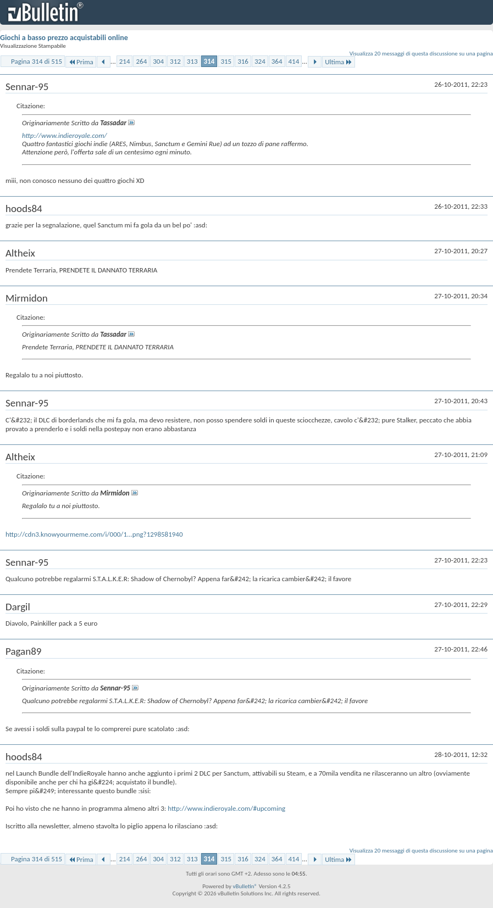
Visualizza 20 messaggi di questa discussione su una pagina (421, 53)
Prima (80, 62)
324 (259, 61)
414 (294, 61)
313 (192, 61)
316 (242, 61)
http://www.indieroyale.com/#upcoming (226, 808)
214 (124, 61)
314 (209, 61)
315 (225, 61)
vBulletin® (244, 886)
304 (158, 61)
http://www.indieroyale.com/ (64, 135)
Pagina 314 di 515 (36, 61)
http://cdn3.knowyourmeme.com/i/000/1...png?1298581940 (94, 534)
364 (277, 61)
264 (141, 61)
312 (175, 61)
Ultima (338, 62)
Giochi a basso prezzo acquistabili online (64, 37)
